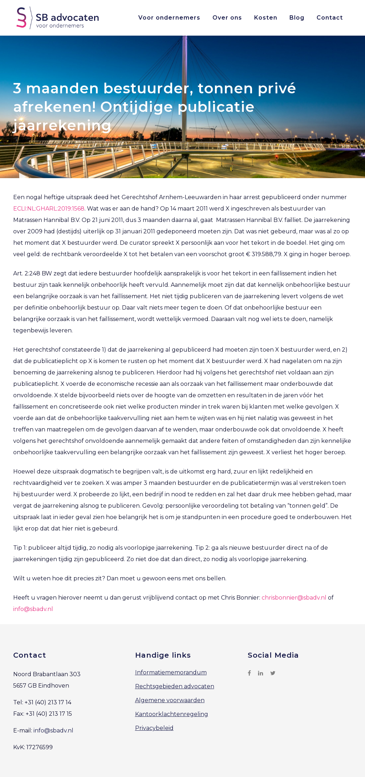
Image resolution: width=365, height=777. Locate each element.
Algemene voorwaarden (170, 700)
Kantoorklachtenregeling (171, 714)
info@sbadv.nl (33, 609)
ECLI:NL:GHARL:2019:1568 (48, 208)
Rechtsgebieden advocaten (174, 686)
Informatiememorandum (171, 672)
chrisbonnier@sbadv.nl (294, 597)
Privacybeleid (154, 728)
